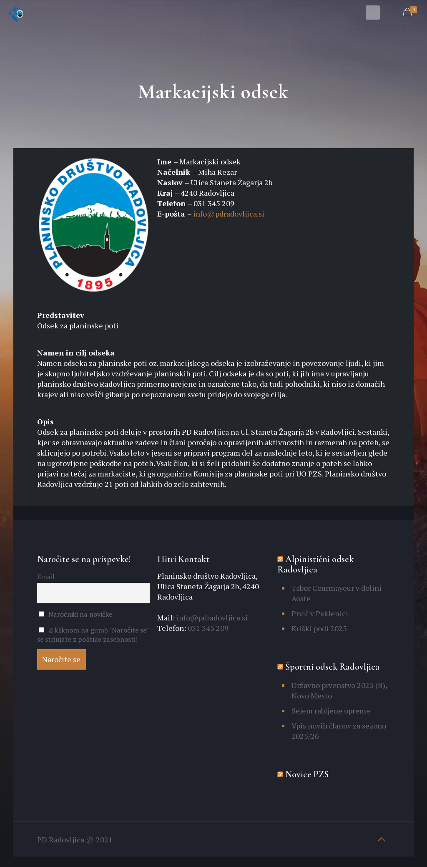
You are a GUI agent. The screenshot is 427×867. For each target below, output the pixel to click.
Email (46, 576)
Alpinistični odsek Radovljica (315, 564)
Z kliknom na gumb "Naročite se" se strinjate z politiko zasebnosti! (92, 634)
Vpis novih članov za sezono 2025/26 (338, 731)
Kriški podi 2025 (319, 628)
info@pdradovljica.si (228, 214)
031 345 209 (207, 628)
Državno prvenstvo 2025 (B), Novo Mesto (339, 690)
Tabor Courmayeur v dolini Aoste (336, 593)
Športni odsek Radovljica (332, 666)
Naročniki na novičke (76, 614)
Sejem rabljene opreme (330, 711)
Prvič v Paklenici (319, 613)
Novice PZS (307, 774)
